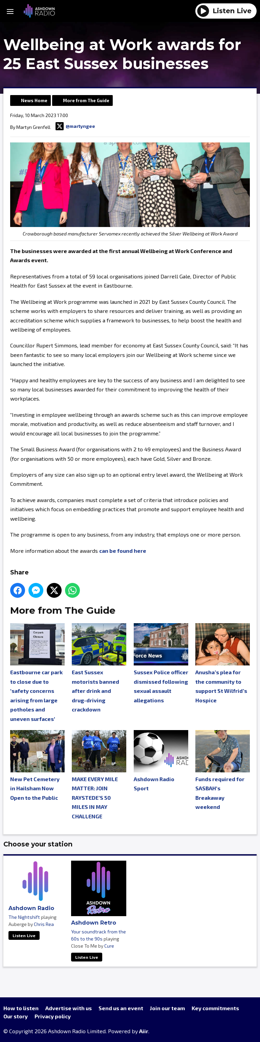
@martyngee (75, 126)
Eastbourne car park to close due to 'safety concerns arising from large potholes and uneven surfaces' (37, 672)
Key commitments (215, 1008)
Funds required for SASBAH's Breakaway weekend (222, 770)
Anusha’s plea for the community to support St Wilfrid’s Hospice (222, 663)
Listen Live (24, 935)
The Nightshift (24, 917)
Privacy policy (53, 1016)
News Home (34, 100)
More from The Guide (86, 100)
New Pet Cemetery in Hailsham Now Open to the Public (37, 765)
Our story (15, 1016)
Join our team (167, 1008)
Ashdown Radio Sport (161, 760)
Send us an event (121, 1008)
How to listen (21, 1008)
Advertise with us (68, 1008)
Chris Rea (44, 924)
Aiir (143, 1031)
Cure (109, 946)
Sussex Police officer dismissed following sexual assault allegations (161, 663)
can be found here (122, 550)
